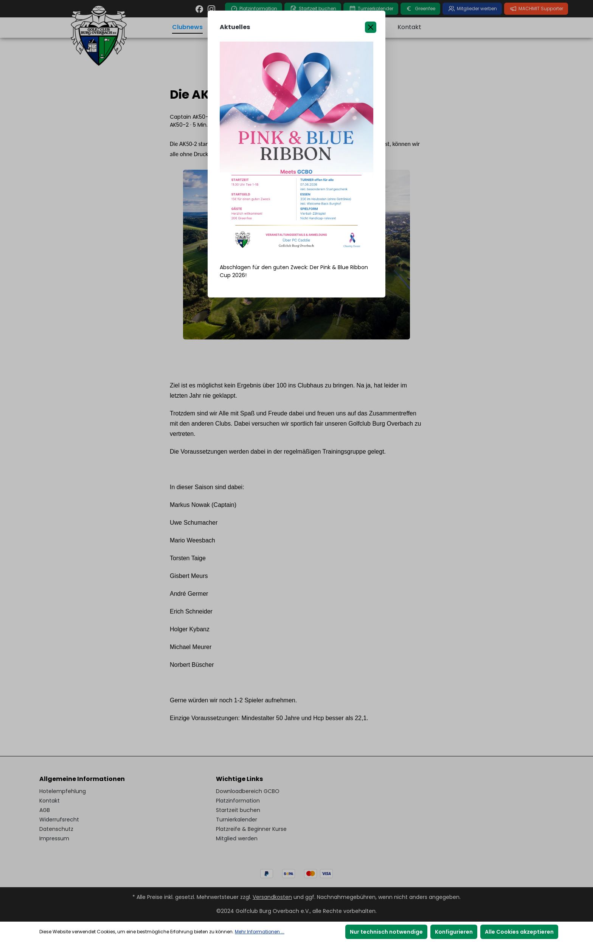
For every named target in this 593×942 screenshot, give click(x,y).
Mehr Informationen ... (259, 931)
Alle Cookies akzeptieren (519, 932)
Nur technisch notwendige (386, 932)
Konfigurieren (454, 932)
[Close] (370, 27)
